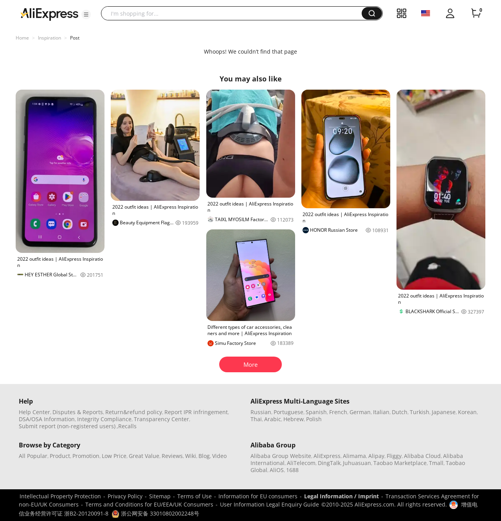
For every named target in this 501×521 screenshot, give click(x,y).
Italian (381, 412)
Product (60, 456)
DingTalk (329, 463)
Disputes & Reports (77, 412)
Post (74, 37)
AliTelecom (301, 463)
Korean (467, 412)
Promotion (85, 456)
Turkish (419, 412)
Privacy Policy (125, 496)
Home (22, 37)
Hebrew (293, 419)
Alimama (354, 456)
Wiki (190, 456)
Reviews (172, 456)
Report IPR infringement (196, 412)
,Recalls (127, 426)
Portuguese (288, 412)
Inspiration (49, 37)
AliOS (277, 470)
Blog (204, 456)
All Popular (33, 456)
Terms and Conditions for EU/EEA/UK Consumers (149, 504)
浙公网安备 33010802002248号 (155, 513)
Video (219, 456)
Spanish (316, 412)
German (360, 412)
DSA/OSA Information (47, 419)
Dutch (399, 412)
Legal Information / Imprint (341, 496)
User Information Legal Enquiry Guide (269, 504)
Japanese (444, 412)
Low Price (114, 456)
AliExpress (327, 456)
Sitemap (160, 496)
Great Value (144, 456)
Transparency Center (161, 419)
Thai (256, 419)
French (338, 412)
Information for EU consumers (257, 496)
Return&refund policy (133, 412)
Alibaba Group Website (280, 456)
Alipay (376, 456)
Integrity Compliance (104, 419)
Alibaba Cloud (422, 456)
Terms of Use (194, 496)
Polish (314, 419)
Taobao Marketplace (400, 463)
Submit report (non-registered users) (67, 426)
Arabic (272, 419)
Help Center (34, 412)
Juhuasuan (357, 463)
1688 (292, 470)
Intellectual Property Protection (60, 496)
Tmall (436, 463)
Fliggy (394, 456)
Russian (260, 412)
